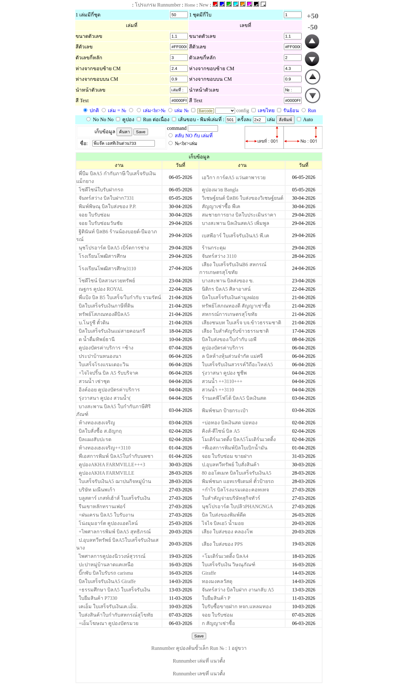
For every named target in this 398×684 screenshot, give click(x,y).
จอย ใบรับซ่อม (94, 214)
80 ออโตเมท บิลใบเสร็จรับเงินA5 (236, 473)
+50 (313, 16)
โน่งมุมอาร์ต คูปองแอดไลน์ (108, 523)
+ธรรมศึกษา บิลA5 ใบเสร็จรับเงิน (114, 589)
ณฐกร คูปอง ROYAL (101, 289)
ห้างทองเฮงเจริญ (97, 422)
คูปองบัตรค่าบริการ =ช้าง (106, 347)
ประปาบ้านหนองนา (100, 356)
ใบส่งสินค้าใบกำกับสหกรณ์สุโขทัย (116, 615)
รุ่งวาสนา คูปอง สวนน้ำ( (105, 398)
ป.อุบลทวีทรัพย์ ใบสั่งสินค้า (230, 464)
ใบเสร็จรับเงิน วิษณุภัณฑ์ (228, 564)
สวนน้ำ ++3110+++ (222, 381)
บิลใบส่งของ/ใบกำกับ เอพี (229, 339)
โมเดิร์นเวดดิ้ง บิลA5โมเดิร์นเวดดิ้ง (239, 439)
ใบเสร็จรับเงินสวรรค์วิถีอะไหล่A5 (237, 364)
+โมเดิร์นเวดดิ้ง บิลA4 (225, 556)
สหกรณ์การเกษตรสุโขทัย (229, 314)
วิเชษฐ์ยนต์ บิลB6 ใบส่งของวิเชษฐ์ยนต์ (242, 198)
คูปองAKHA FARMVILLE (106, 473)
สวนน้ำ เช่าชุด (94, 381)
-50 (312, 27)
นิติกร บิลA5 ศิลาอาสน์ (226, 289)
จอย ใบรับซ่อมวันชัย (101, 223)
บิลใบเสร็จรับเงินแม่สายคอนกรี (112, 331)
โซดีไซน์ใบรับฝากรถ (101, 189)
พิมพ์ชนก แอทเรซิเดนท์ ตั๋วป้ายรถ (238, 481)
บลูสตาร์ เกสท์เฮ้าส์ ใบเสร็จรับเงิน (114, 498)
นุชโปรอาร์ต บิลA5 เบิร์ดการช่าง (114, 247)
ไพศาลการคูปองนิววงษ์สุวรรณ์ (112, 556)
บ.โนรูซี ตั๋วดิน (94, 322)
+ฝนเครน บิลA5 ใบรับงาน (106, 515)
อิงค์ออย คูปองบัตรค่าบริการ (109, 389)
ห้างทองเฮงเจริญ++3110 (104, 447)
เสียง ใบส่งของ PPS (222, 544)
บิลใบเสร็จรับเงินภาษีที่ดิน (106, 305)
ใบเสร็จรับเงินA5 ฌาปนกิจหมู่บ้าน (115, 481)
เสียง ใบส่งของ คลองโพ (227, 531)
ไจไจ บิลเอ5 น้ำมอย (223, 523)
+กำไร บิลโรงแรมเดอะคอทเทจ (235, 489)
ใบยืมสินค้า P (216, 598)
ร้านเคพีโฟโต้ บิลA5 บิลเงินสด (234, 398)
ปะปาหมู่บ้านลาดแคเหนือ (106, 564)
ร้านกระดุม (214, 247)
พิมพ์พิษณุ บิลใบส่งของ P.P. (107, 206)
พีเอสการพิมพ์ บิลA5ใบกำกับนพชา (116, 456)
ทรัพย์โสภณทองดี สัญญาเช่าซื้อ (236, 305)
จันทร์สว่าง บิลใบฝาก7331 (106, 198)
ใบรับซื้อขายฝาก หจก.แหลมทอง (236, 606)
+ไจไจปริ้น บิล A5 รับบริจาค (108, 373)
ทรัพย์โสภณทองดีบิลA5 (104, 314)
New (203, 4)
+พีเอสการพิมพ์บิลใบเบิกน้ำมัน (234, 447)
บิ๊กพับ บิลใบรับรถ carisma (106, 573)
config (243, 110)
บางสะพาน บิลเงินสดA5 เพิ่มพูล (235, 223)
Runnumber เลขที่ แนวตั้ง (199, 673)
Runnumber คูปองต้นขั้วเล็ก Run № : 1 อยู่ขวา (199, 648)
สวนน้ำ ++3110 (218, 389)
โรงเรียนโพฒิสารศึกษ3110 (107, 268)
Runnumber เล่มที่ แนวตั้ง (199, 660)
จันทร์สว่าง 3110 (219, 256)
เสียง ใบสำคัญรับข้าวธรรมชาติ (235, 331)
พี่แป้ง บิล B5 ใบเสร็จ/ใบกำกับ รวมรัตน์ (120, 297)
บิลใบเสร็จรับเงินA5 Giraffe (107, 581)
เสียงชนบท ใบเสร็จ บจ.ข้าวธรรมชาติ (241, 322)
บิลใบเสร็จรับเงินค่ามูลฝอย (230, 297)
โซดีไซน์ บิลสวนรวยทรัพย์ (107, 280)
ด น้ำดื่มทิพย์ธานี (97, 339)
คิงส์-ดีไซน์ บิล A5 (221, 431)
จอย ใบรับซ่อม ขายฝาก (227, 456)
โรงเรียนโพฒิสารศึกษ (102, 256)
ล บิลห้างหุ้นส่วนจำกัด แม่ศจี (232, 356)
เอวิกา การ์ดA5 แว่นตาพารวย (234, 177)
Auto (305, 119)
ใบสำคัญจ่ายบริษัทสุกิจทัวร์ (231, 498)
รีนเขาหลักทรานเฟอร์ (102, 506)
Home (190, 5)
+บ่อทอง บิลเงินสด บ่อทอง (229, 422)
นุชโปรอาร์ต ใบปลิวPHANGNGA (237, 506)
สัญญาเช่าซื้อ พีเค (221, 206)
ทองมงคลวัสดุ (217, 581)
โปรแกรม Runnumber (158, 4)
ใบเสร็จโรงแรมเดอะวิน (104, 364)
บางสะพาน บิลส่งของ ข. (228, 280)
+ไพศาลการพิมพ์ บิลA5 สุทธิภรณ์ (115, 531)
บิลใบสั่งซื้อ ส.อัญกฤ (100, 431)
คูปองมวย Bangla (220, 189)
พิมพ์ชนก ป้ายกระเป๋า (225, 410)
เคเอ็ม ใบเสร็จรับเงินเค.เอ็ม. (108, 606)
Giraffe (209, 573)
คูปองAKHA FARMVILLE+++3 (112, 464)
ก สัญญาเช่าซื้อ (218, 623)
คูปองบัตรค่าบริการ (223, 347)
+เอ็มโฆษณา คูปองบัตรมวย (108, 623)
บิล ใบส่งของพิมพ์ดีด (224, 515)
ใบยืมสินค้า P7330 (98, 598)
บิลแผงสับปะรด (95, 439)
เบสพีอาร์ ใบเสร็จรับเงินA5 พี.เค (235, 235)
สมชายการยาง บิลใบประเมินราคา (239, 214)
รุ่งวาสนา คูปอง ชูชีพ (224, 373)
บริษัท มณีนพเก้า (97, 489)
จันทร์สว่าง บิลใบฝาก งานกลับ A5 (238, 589)
